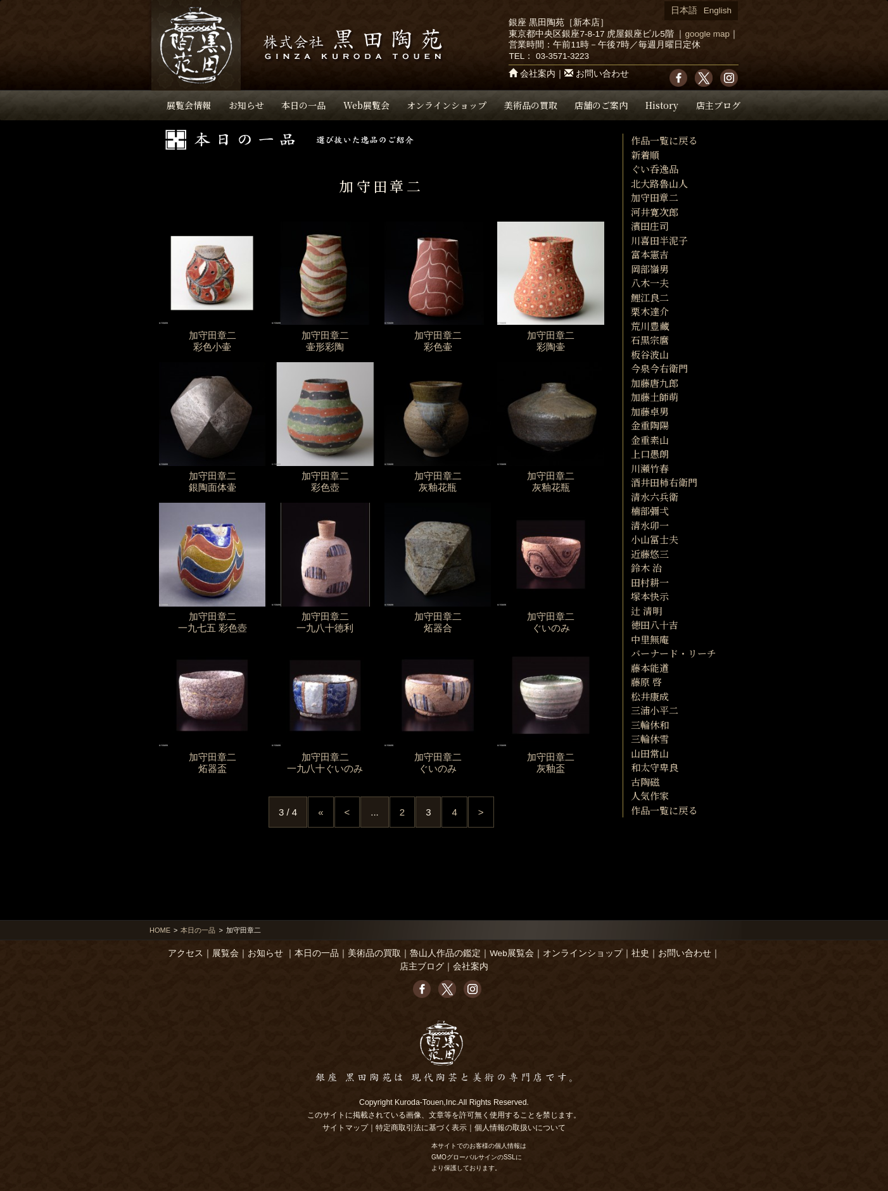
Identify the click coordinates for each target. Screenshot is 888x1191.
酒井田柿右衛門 (664, 482)
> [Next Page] (481, 812)
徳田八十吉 (654, 624)
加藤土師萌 (654, 396)
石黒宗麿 (650, 339)
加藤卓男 (650, 411)
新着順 (645, 154)
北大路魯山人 (659, 183)
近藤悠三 (650, 553)
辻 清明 (646, 610)
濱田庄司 (650, 225)
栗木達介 (650, 311)
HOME (159, 930)
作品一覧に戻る (664, 140)
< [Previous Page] (347, 812)
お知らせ (246, 105)
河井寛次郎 (654, 211)
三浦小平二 (654, 710)
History (661, 105)
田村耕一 (650, 582)
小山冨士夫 (654, 539)
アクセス (185, 953)
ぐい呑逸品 (654, 168)
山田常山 (650, 753)
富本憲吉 (650, 254)
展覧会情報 (189, 105)
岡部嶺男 (650, 268)
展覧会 (225, 953)
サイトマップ (345, 1127)
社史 (640, 953)
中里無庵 (650, 639)
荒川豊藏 (650, 325)
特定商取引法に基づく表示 (421, 1127)
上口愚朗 (650, 453)
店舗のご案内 (601, 105)
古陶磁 (645, 781)
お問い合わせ (602, 74)
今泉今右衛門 (659, 368)
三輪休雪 (650, 738)
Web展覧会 (366, 105)
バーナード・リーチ (673, 653)
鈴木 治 (646, 567)
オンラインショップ (446, 105)
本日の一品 (303, 105)
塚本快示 (650, 596)
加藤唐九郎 (654, 382)
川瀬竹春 (650, 468)
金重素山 (650, 439)
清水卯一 (650, 525)
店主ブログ (718, 105)
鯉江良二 (650, 297)
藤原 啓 (646, 681)
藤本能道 (650, 667)
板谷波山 (650, 354)
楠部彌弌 (650, 510)
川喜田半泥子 (659, 240)
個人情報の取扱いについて (520, 1127)
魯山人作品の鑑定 (445, 953)
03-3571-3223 (562, 56)
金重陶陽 (650, 425)
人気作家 (650, 795)
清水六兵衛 (654, 496)
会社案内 (537, 74)
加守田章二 (654, 197)
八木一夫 (650, 282)
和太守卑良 (654, 767)
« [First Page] (320, 812)
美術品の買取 (530, 105)
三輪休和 (650, 724)
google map (707, 34)
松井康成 (650, 696)
